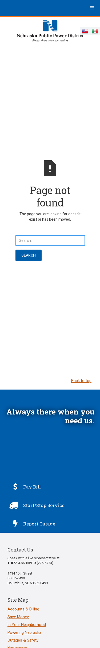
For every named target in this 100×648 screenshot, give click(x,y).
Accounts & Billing (23, 609)
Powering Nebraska (24, 632)
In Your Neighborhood (26, 624)
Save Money (18, 616)
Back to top (81, 380)
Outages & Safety (22, 640)
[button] (92, 8)
